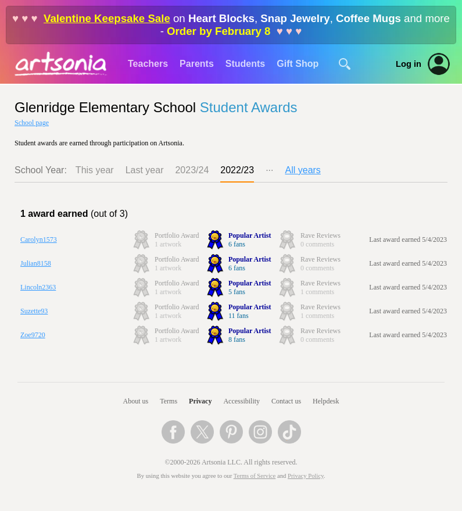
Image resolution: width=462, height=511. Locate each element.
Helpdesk (326, 401)
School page (32, 123)
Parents (197, 64)
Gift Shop (297, 64)
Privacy (200, 401)
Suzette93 (34, 311)
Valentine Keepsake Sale (107, 18)
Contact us (286, 401)
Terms (168, 401)
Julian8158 (35, 263)
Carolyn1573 (38, 239)
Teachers (148, 64)
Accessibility (241, 401)
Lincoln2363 (38, 287)
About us (136, 401)
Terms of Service (255, 476)
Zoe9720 (32, 335)
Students (245, 64)
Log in (408, 64)
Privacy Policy (306, 476)
